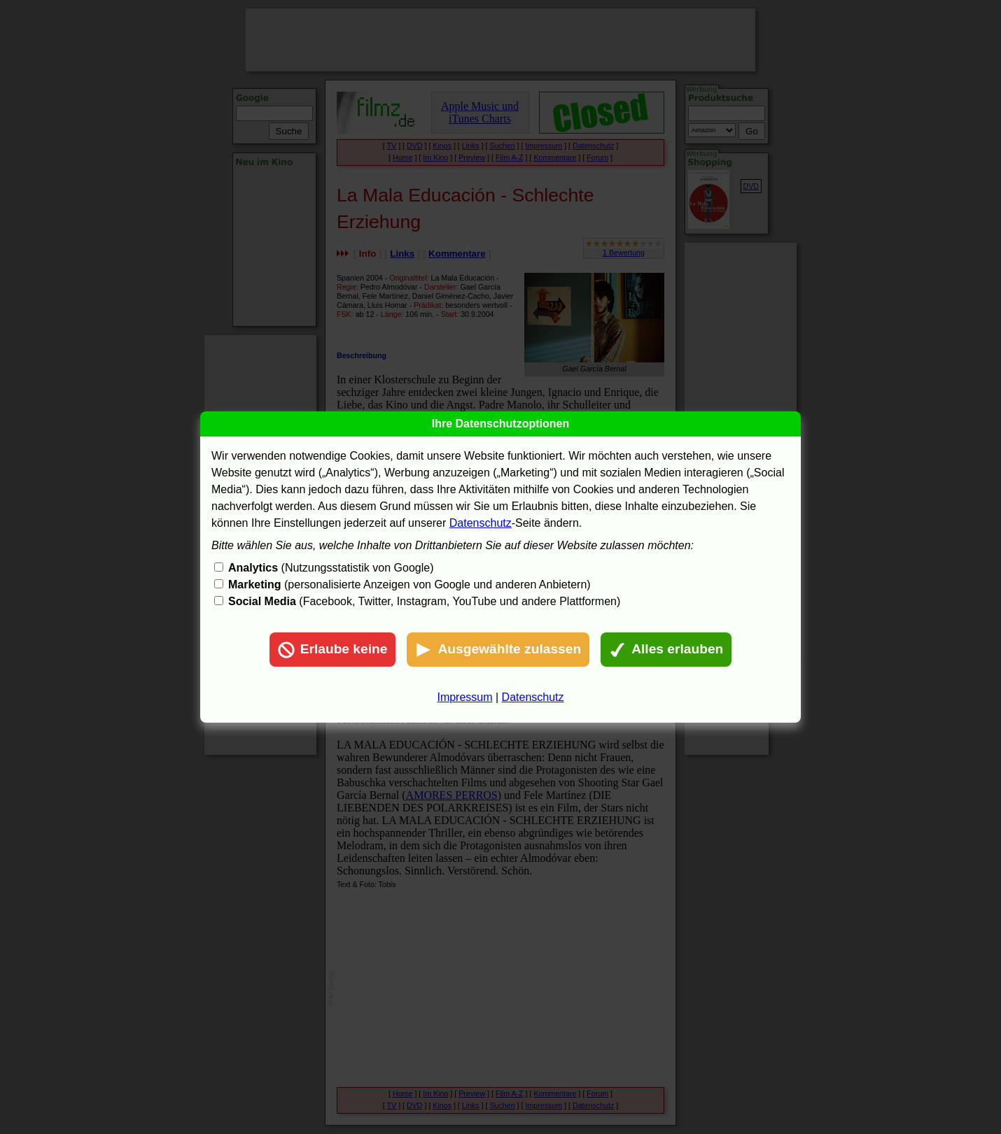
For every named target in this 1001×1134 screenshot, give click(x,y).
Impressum (464, 697)
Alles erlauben (666, 650)
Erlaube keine (333, 650)
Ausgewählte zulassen (498, 650)
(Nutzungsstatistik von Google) (330, 568)
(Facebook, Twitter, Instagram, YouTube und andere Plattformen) (424, 601)
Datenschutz (480, 523)
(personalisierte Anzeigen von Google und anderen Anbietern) (409, 584)
